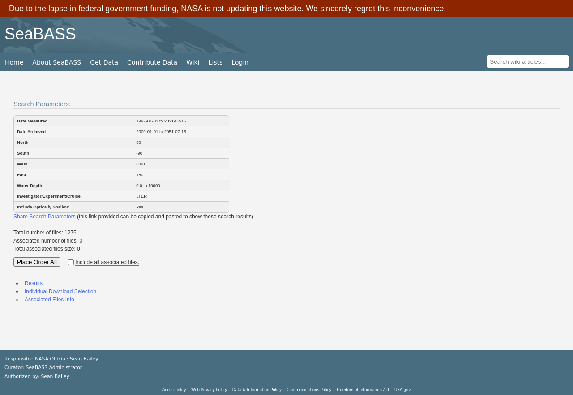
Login (239, 62)
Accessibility (174, 389)
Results (34, 283)
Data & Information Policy (257, 389)
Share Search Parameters (44, 216)
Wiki (192, 62)
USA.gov (402, 389)
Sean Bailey (55, 376)
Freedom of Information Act (363, 389)
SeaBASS (40, 34)
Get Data (104, 62)
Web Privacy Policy (209, 389)
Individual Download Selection (60, 291)
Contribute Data (152, 62)
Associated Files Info (49, 299)
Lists (216, 62)
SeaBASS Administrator (54, 367)
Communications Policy (308, 389)
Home (14, 62)
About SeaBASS (56, 62)
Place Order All (37, 262)
